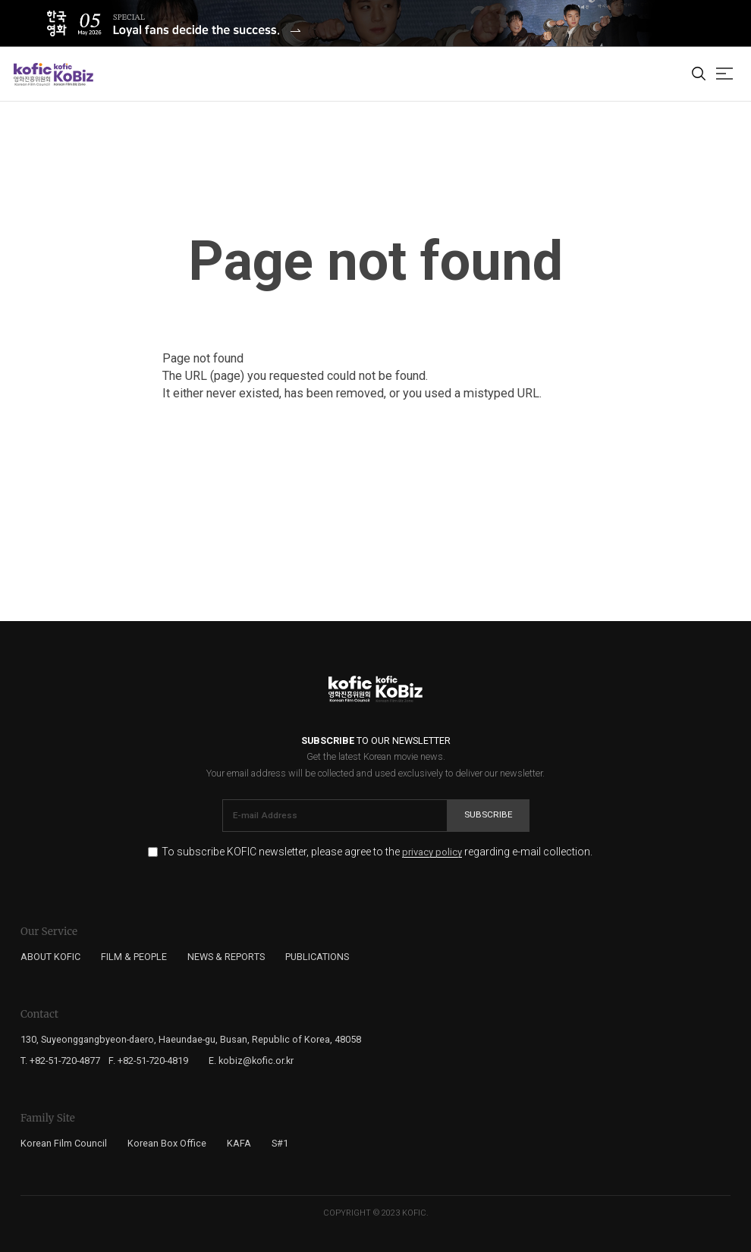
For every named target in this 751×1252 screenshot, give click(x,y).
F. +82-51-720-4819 (148, 1060)
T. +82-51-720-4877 (60, 1060)
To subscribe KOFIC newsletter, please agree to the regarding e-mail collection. (377, 852)
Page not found (375, 261)
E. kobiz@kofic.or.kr (251, 1060)
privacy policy (432, 852)
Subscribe (488, 814)
